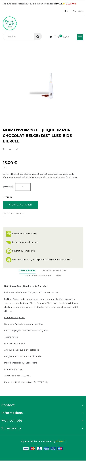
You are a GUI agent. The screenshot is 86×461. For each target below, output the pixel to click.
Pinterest (17, 149)
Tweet (10, 149)
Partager (3, 149)
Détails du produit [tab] (54, 270)
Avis (58, 275)
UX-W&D (60, 441)
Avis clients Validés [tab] (38, 275)
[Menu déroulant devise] (77, 11)
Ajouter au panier (20, 205)
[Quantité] (23, 187)
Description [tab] (27, 270)
